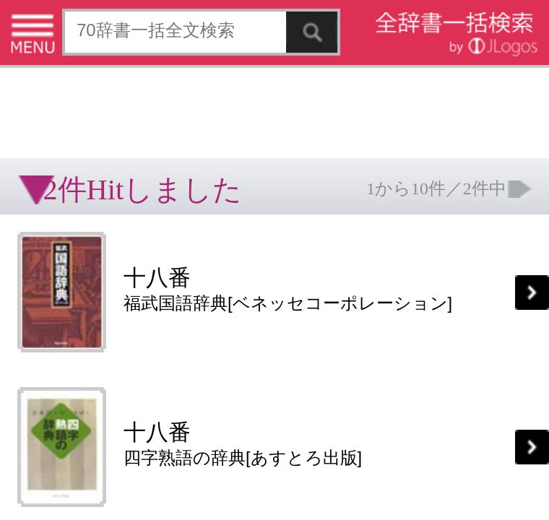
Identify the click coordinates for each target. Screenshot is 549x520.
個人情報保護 (124, 293)
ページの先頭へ (177, 338)
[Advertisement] (115, 47)
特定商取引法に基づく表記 (50, 293)
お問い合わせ (176, 293)
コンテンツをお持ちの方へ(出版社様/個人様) (83, 303)
